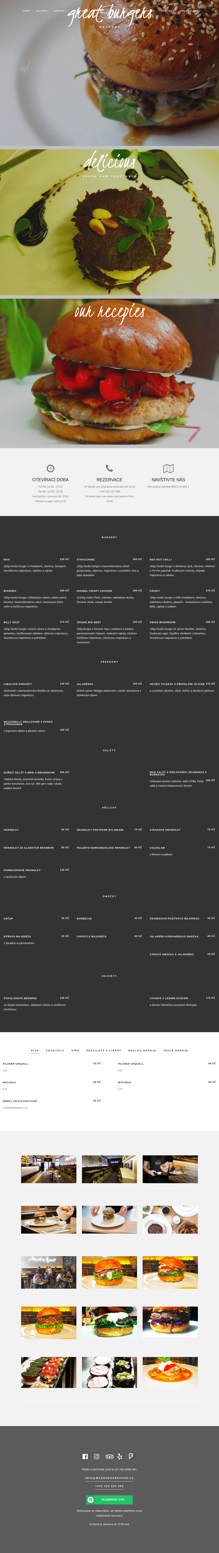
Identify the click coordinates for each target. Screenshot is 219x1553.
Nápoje (149, 11)
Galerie (42, 11)
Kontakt (60, 11)
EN (132, 24)
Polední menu (191, 11)
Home (26, 11)
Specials (167, 11)
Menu (134, 11)
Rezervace (80, 11)
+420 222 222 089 (109, 1486)
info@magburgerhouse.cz (109, 1478)
